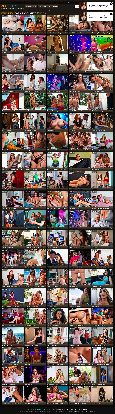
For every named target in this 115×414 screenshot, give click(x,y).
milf (58, 10)
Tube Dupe (4, 16)
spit (50, 10)
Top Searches (53, 6)
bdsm (54, 10)
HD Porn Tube (52, 2)
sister (18, 10)
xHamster (72, 35)
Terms (59, 409)
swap (74, 10)
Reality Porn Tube (69, 2)
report (21, 30)
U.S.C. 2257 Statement (81, 409)
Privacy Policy (66, 409)
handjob (36, 10)
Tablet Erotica (50, 16)
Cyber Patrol (76, 411)
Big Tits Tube (34, 2)
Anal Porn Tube (61, 2)
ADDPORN (11, 6)
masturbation (43, 10)
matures (64, 10)
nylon (23, 10)
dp (78, 10)
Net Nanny (84, 411)
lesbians (29, 10)
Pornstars (42, 6)
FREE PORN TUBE (43, 2)
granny (13, 10)
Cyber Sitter (92, 411)
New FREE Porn (31, 6)
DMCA (72, 409)
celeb (69, 10)
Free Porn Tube (26, 2)
